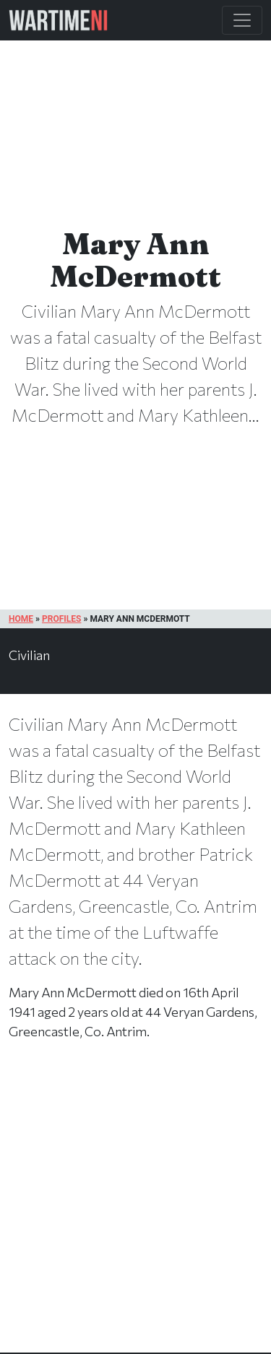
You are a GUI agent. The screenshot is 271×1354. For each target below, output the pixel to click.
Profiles (61, 619)
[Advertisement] (135, 1211)
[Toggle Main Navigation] (242, 20)
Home (21, 619)
